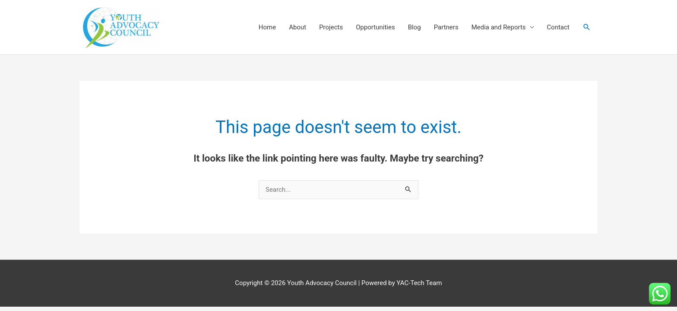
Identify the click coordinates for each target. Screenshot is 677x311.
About (297, 27)
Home (267, 27)
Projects (331, 27)
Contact (558, 27)
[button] (586, 27)
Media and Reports (498, 27)
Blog (414, 27)
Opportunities (375, 27)
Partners (446, 27)
